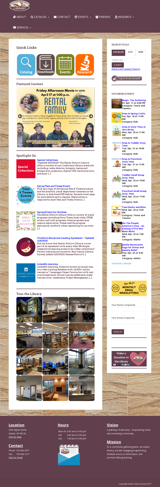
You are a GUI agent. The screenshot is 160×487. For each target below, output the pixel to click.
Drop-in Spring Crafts (133, 113)
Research (123, 17)
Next (91, 116)
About (19, 17)
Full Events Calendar (121, 263)
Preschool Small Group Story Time (134, 192)
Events (81, 17)
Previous (20, 116)
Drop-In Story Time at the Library (134, 128)
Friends (102, 17)
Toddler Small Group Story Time (133, 176)
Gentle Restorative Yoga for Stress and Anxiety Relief (133, 247)
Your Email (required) (129, 319)
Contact (62, 17)
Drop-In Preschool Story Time (131, 160)
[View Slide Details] (55, 117)
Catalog (38, 17)
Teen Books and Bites (134, 207)
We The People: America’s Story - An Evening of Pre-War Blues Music (133, 227)
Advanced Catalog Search (126, 69)
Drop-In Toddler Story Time (134, 144)
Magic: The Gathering (134, 100)
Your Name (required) (129, 307)
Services (21, 27)
